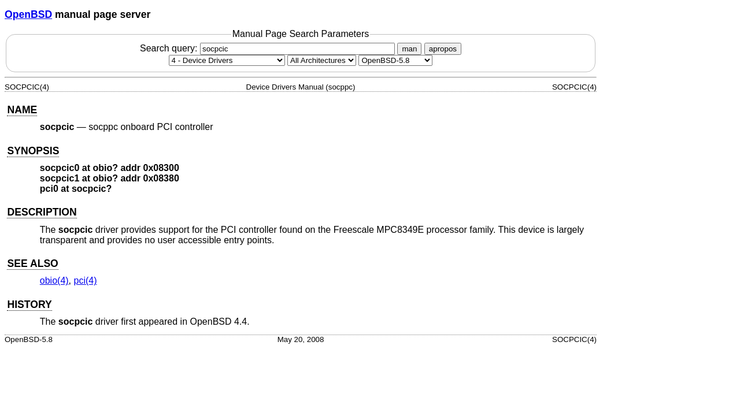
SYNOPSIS (33, 151)
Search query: (269, 48)
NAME (22, 110)
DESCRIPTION (41, 212)
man (409, 48)
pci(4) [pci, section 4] (85, 280)
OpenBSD (28, 14)
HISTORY (29, 304)
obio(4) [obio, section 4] (54, 280)
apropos (443, 48)
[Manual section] (227, 60)
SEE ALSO (32, 263)
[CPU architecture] (321, 60)
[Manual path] (395, 60)
